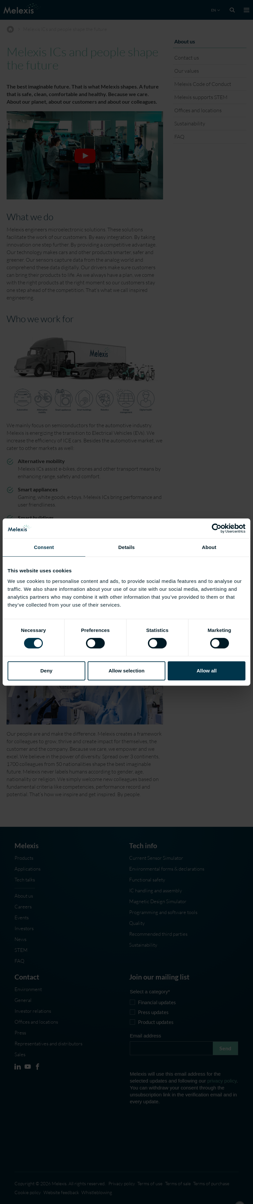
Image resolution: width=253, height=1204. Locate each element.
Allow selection (126, 670)
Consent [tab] (44, 547)
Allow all (207, 670)
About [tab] (209, 547)
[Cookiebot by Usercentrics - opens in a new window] (216, 528)
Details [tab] (126, 547)
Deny (46, 670)
